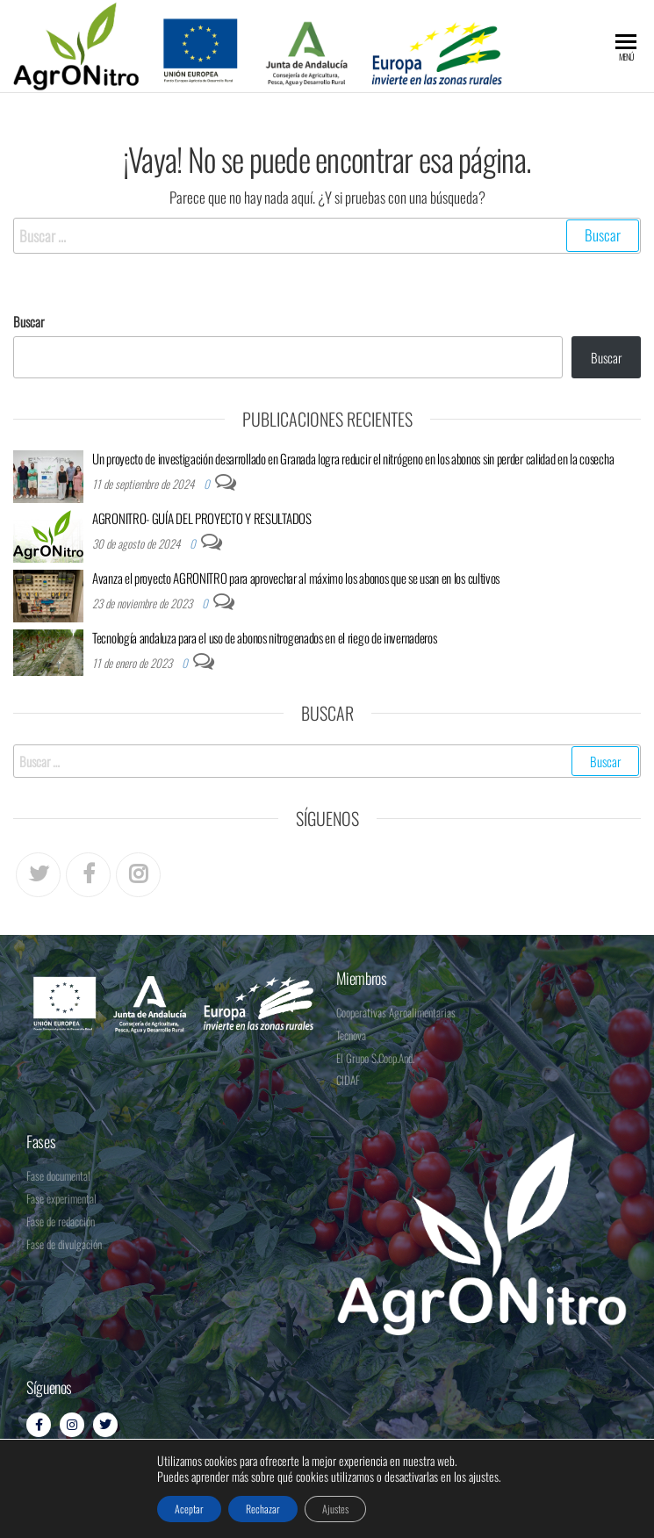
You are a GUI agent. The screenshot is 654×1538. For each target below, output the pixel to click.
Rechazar (263, 1508)
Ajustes (335, 1508)
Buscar (28, 321)
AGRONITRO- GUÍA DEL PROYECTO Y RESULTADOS (202, 518)
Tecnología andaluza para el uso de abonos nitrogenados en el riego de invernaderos (264, 637)
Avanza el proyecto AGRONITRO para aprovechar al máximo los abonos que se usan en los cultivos (295, 577)
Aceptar (189, 1508)
